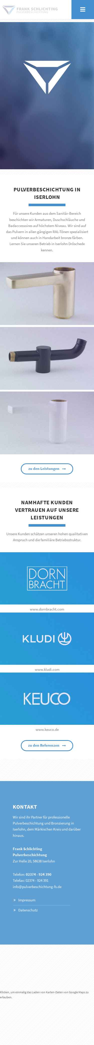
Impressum (26, 900)
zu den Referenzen (43, 745)
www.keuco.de (47, 729)
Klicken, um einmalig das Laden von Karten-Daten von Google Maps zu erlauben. (44, 994)
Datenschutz (28, 910)
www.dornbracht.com (47, 609)
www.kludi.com (47, 669)
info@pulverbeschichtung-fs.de (37, 887)
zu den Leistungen (43, 468)
